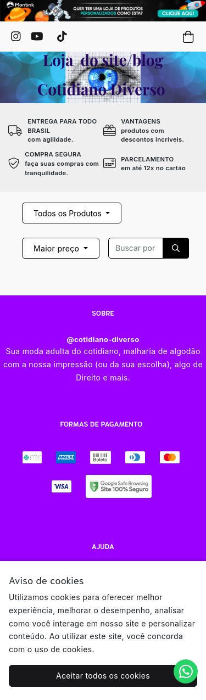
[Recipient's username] (135, 248)
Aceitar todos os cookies (103, 675)
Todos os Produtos (69, 213)
